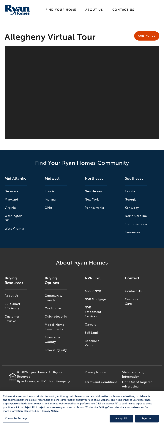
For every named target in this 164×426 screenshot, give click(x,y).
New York (92, 199)
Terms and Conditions (101, 382)
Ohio (48, 207)
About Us (94, 9)
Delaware (11, 191)
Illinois (49, 191)
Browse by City (56, 350)
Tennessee (132, 232)
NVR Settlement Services (93, 312)
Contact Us (123, 9)
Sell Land (91, 332)
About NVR (93, 291)
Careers (90, 324)
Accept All (121, 418)
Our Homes (53, 308)
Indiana (50, 199)
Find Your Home (61, 9)
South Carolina (136, 224)
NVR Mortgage (95, 299)
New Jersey (93, 191)
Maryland (11, 199)
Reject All (146, 418)
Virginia (10, 207)
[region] (82, 408)
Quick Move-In (56, 316)
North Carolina (136, 215)
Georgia (130, 199)
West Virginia (14, 228)
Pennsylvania (94, 207)
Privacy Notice (95, 372)
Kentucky (132, 207)
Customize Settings (16, 418)
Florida (130, 191)
